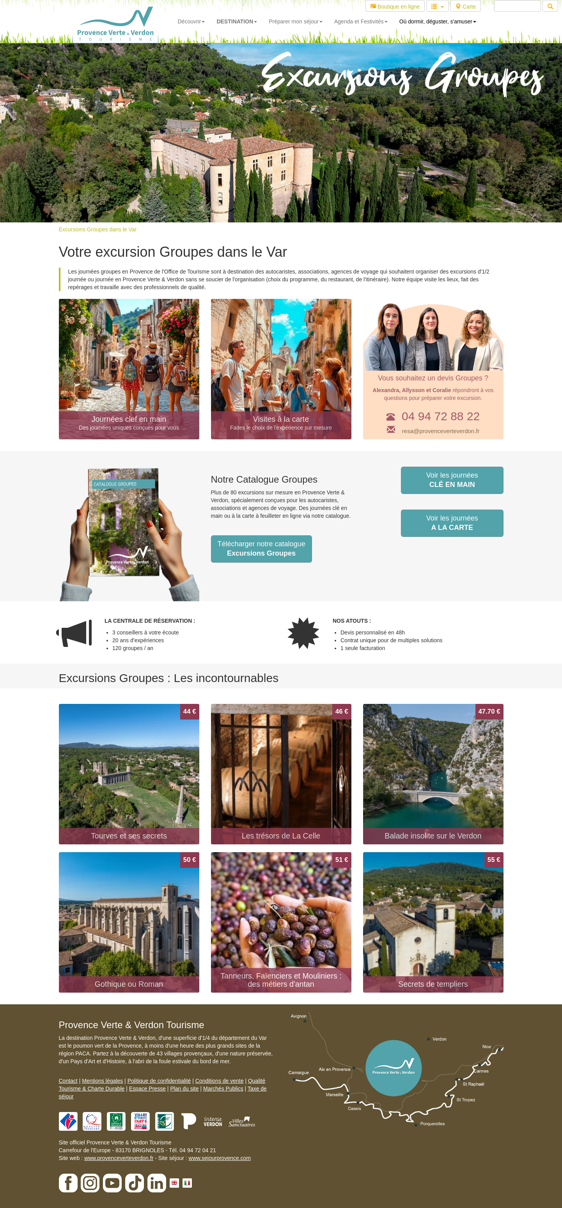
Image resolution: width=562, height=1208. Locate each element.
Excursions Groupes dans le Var (98, 229)
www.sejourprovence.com (220, 1158)
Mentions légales (102, 1081)
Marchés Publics (223, 1088)
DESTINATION (236, 21)
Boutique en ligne (395, 7)
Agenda (361, 21)
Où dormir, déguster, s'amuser (437, 21)
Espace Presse (147, 1088)
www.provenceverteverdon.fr (118, 1158)
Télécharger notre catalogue (261, 548)
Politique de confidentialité (159, 1081)
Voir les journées (452, 480)
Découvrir (191, 21)
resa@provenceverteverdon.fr (441, 431)
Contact (68, 1081)
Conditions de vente (219, 1081)
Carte (466, 7)
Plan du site (184, 1088)
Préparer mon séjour (296, 21)
